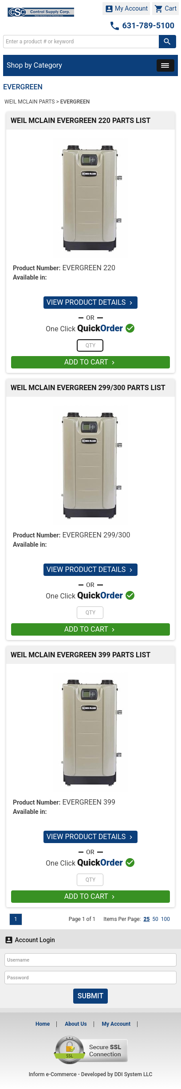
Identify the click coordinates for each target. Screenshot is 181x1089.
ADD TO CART (90, 362)
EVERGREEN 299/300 (96, 535)
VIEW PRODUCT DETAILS (91, 302)
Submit (90, 996)
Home (42, 1024)
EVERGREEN (75, 102)
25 (146, 919)
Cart (165, 8)
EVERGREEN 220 (88, 268)
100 (165, 919)
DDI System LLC (133, 1074)
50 (155, 919)
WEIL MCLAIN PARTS (29, 102)
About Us (76, 1024)
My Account (126, 8)
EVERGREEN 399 (88, 802)
